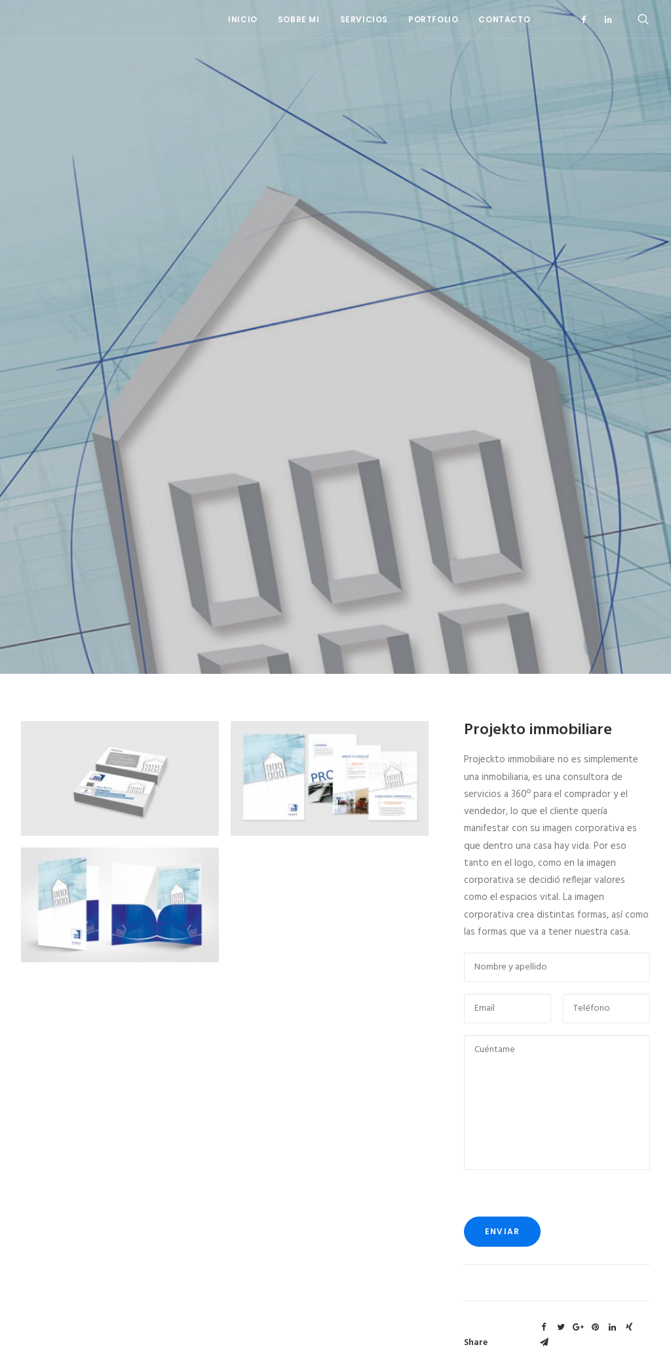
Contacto (504, 19)
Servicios (364, 19)
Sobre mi (299, 19)
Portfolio (433, 19)
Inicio (243, 19)
